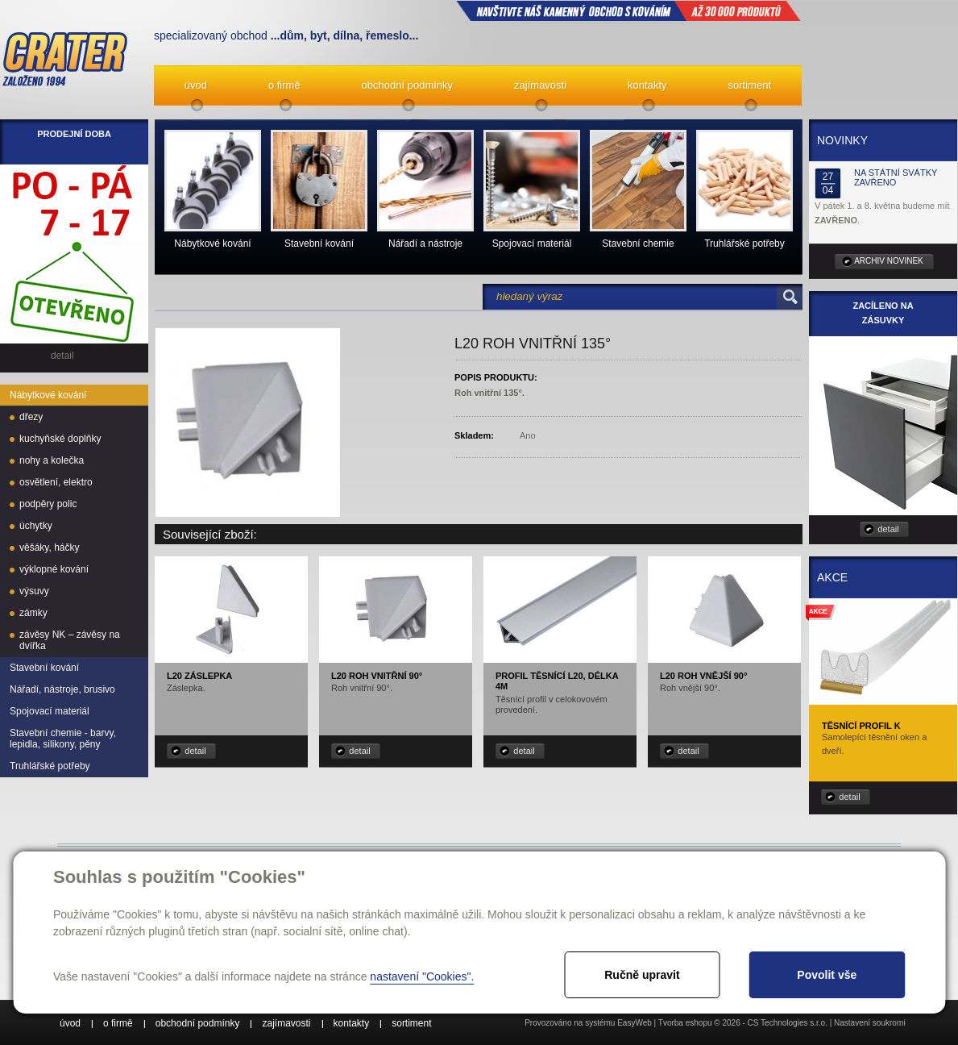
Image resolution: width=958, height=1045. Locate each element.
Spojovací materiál (49, 711)
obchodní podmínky (407, 85)
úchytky (35, 525)
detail (195, 751)
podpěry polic (48, 504)
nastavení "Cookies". (422, 976)
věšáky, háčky (49, 547)
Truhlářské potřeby (50, 766)
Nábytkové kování (48, 395)
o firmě (284, 85)
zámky (33, 612)
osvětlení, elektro (56, 482)
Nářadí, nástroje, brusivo (62, 689)
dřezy (31, 417)
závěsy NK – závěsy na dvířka (69, 640)
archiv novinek (888, 260)
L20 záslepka (199, 676)
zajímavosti (540, 85)
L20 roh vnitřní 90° (376, 676)
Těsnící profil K (861, 726)
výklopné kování (54, 569)
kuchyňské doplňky (60, 438)
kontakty (647, 85)
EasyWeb (634, 1022)
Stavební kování (44, 667)
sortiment (749, 85)
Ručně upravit (641, 974)
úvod (196, 85)
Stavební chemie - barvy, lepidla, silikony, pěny (63, 738)
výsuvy (34, 591)
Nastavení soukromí (870, 1022)
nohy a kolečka (51, 460)
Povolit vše (826, 974)
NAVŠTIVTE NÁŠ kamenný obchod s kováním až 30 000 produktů (628, 10)
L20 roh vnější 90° (703, 676)
